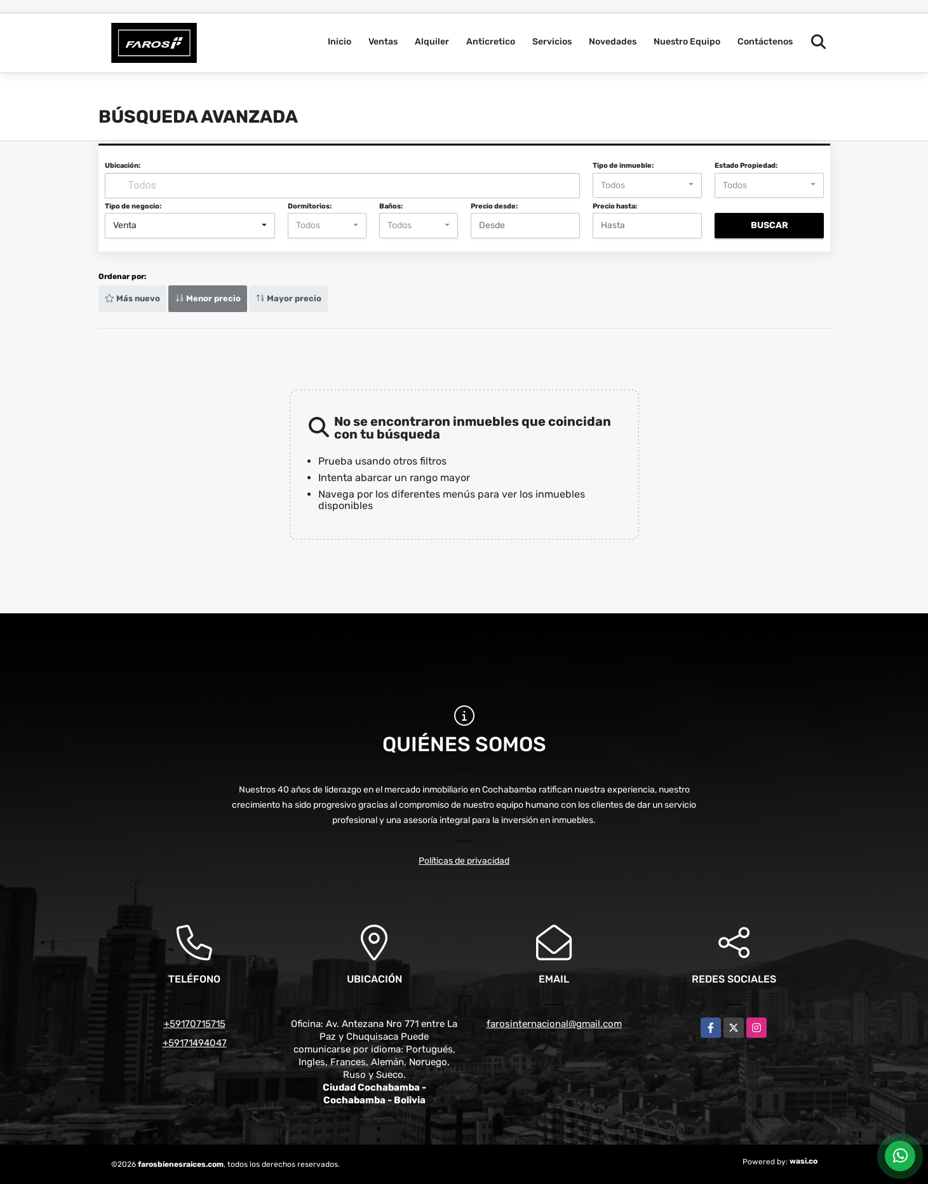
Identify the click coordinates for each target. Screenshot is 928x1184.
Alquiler (432, 41)
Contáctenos (765, 41)
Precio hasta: (615, 206)
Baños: (391, 206)
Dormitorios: (310, 206)
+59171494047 (195, 1043)
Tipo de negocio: (133, 206)
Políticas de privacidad (464, 860)
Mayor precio (288, 298)
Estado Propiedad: (746, 165)
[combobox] (647, 185)
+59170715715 (194, 1024)
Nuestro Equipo (687, 41)
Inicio (339, 41)
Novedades (612, 41)
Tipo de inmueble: (623, 165)
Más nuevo (132, 298)
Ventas (383, 41)
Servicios (552, 41)
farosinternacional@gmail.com (554, 1024)
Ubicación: (122, 165)
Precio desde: (494, 206)
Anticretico (490, 41)
